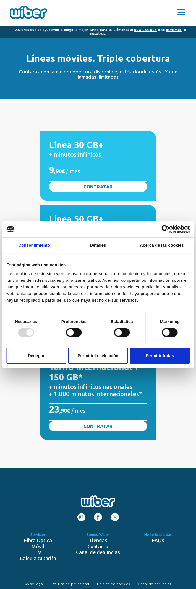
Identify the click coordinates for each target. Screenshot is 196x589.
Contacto (97, 546)
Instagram (81, 515)
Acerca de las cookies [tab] (162, 245)
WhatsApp (115, 515)
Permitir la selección (97, 355)
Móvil (38, 546)
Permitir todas (160, 355)
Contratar (98, 186)
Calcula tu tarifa (38, 558)
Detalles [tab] (98, 245)
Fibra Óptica (38, 540)
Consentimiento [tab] (34, 245)
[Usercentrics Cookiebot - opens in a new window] (165, 229)
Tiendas (98, 540)
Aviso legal (34, 584)
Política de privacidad (70, 584)
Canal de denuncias (98, 552)
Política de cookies (113, 584)
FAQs (158, 540)
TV (38, 552)
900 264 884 (145, 30)
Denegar (36, 355)
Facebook (98, 515)
